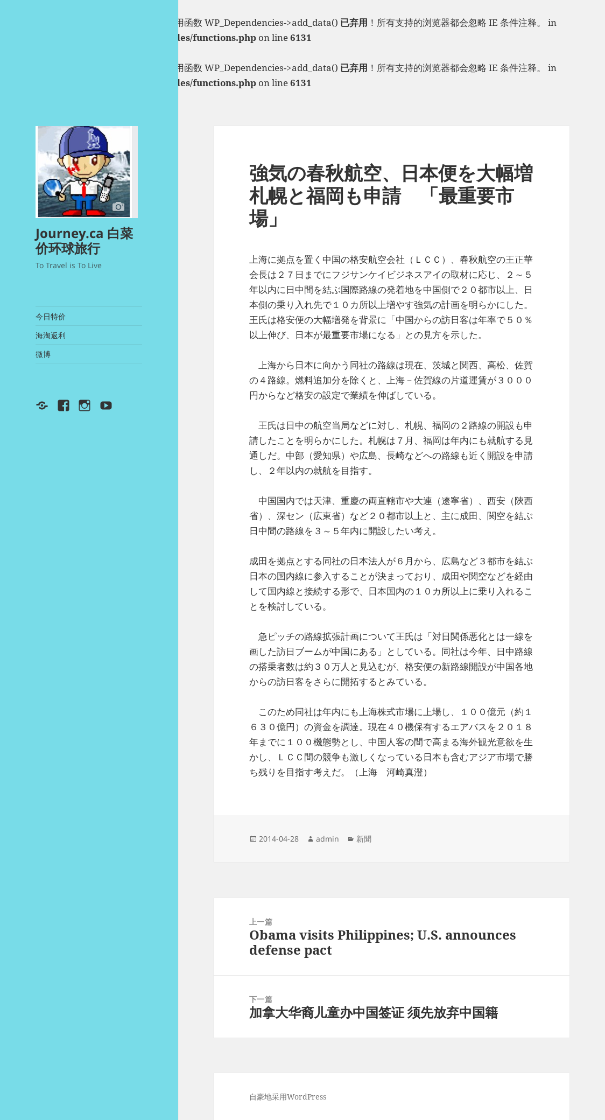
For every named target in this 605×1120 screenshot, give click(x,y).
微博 (43, 354)
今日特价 (51, 316)
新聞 (363, 839)
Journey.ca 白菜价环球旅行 (84, 240)
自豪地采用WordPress (287, 1096)
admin (327, 839)
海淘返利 (51, 335)
